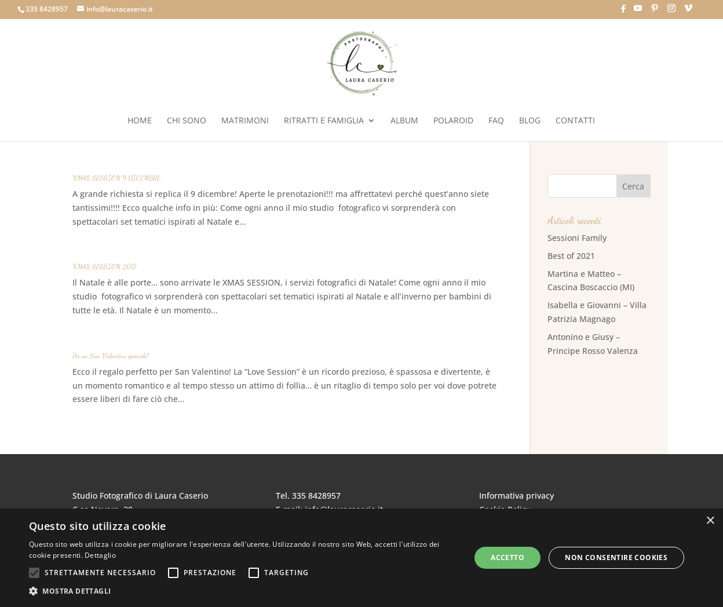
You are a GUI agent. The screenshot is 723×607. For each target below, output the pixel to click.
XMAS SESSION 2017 (104, 266)
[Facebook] (623, 12)
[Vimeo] (688, 11)
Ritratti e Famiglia (324, 121)
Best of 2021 (571, 255)
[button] (243, 591)
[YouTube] (638, 11)
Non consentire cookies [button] (616, 557)
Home (139, 121)
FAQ (496, 121)
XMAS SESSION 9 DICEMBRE (116, 178)
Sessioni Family (577, 237)
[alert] (361, 558)
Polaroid (453, 121)
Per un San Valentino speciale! (110, 356)
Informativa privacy (516, 495)
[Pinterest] (655, 11)
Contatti (575, 121)
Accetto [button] (507, 557)
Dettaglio (100, 555)
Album (404, 121)
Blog (530, 121)
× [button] (710, 521)
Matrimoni (245, 121)
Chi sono (186, 121)
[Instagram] (671, 11)
